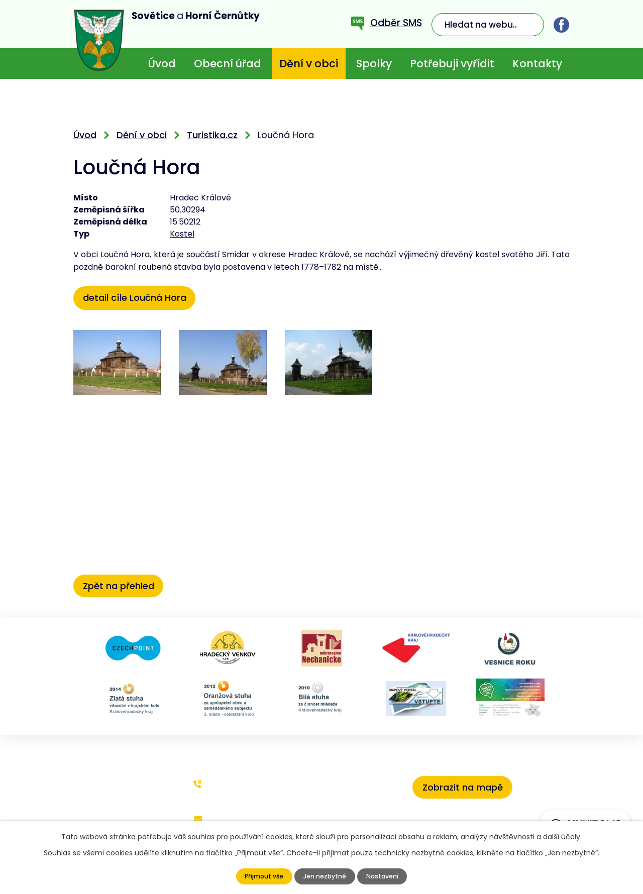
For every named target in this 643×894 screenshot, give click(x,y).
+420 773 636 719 (241, 782)
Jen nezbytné (324, 876)
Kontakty (537, 63)
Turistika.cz (212, 135)
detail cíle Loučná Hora (138, 297)
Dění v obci (308, 63)
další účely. (562, 837)
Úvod (162, 63)
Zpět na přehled (122, 584)
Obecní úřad (227, 63)
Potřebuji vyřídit (452, 63)
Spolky (374, 63)
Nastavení (385, 876)
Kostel (182, 234)
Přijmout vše (260, 876)
